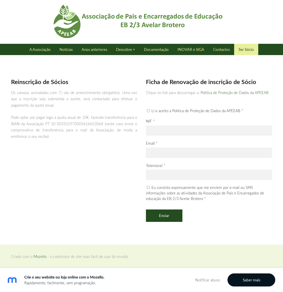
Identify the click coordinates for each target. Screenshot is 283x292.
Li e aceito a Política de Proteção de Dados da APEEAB (195, 110)
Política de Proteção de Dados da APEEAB (235, 92)
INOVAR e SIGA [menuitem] (191, 49)
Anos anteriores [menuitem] (94, 49)
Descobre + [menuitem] (125, 49)
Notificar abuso (207, 279)
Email (151, 143)
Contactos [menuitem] (221, 49)
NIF (150, 121)
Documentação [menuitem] (156, 49)
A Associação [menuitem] (40, 49)
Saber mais (251, 279)
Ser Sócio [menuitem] (246, 49)
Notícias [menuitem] (66, 49)
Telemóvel (155, 165)
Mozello (40, 256)
